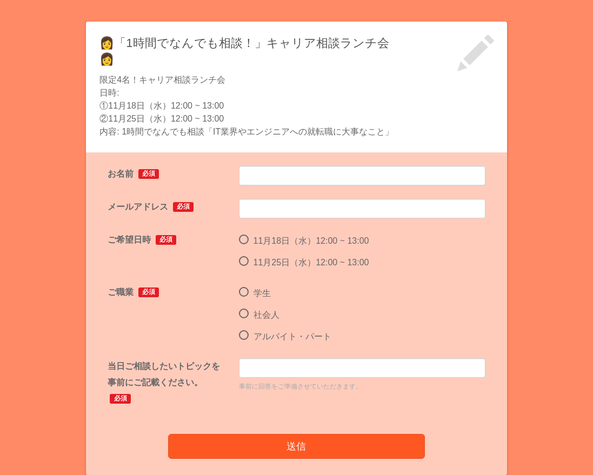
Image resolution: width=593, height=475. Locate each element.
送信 (296, 446)
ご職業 (133, 292)
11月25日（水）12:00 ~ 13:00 (304, 262)
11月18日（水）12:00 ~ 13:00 (304, 241)
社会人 (259, 315)
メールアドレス (151, 207)
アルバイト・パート (285, 337)
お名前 (133, 174)
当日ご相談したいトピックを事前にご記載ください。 (164, 383)
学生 (254, 293)
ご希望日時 (142, 240)
